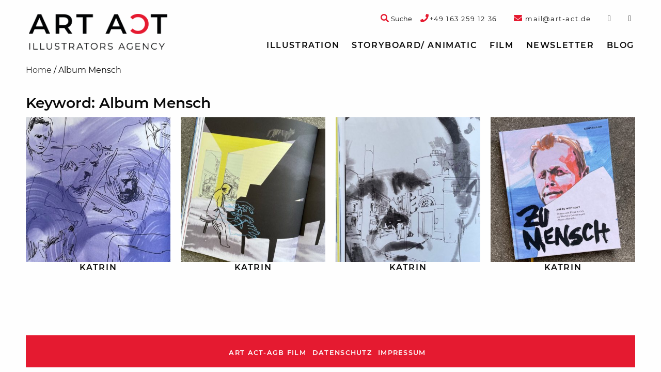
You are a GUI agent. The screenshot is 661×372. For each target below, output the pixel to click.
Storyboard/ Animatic (414, 45)
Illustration (302, 45)
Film (501, 45)
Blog (620, 45)
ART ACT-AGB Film (267, 353)
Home (39, 70)
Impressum (402, 353)
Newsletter (560, 45)
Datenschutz (342, 353)
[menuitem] (302, 45)
